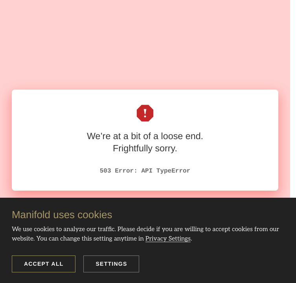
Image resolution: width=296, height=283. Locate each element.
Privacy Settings (168, 239)
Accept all (44, 264)
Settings (111, 264)
